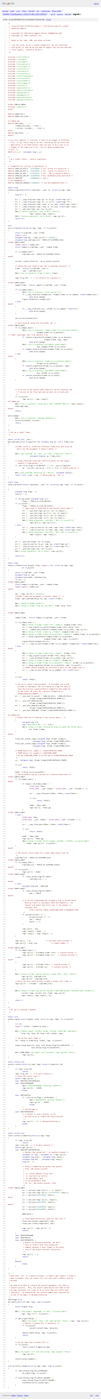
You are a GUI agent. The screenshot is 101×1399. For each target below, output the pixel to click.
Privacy (19, 1395)
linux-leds (56, 11)
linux (24, 11)
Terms (26, 1395)
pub (12, 11)
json (97, 1395)
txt (91, 1395)
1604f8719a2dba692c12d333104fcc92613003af (24, 14)
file (48, 20)
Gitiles (13, 1395)
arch (53, 14)
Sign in (96, 3)
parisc (60, 14)
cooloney (45, 11)
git (38, 11)
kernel (5, 11)
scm (18, 11)
